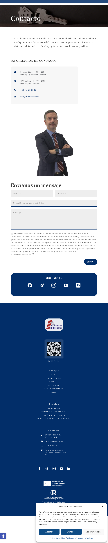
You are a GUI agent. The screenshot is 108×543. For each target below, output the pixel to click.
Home (54, 402)
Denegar (71, 531)
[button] (3, 536)
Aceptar (49, 531)
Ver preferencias (93, 531)
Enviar (90, 269)
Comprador (54, 412)
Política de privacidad (74, 538)
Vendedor (54, 409)
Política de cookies (57, 538)
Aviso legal (89, 538)
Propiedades (54, 405)
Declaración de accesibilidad (53, 446)
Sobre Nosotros (53, 416)
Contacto (54, 420)
